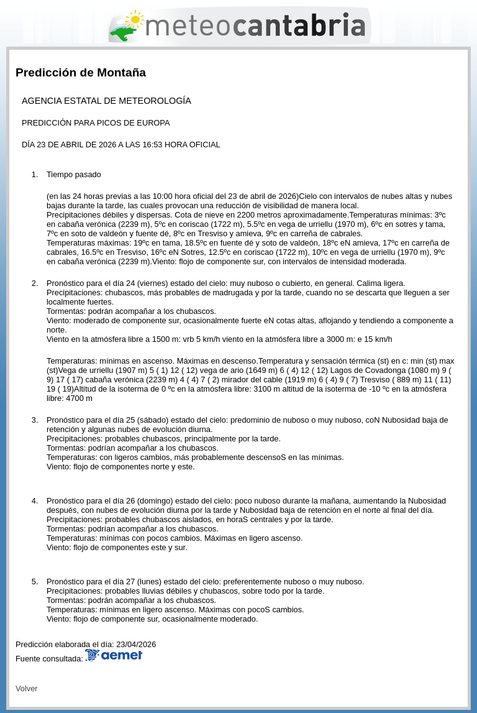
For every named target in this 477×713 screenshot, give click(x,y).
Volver (27, 688)
